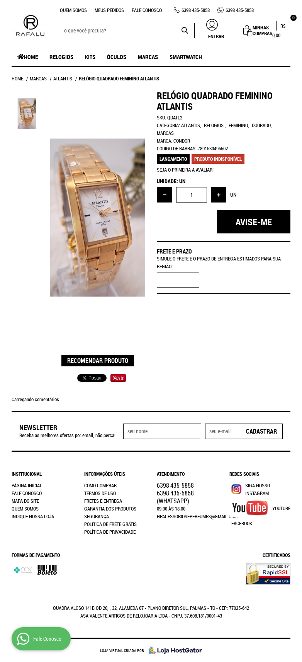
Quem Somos (73, 10)
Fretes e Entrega (103, 500)
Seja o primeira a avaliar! (185, 169)
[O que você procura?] (185, 30)
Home (31, 57)
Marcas (148, 57)
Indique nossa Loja (33, 516)
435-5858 (196, 10)
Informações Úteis (104, 473)
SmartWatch (186, 57)
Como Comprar (100, 485)
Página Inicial (27, 485)
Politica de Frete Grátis (110, 524)
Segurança (96, 516)
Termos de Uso (100, 493)
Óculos (116, 57)
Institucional (27, 473)
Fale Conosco (147, 10)
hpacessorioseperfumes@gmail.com (197, 516)
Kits (90, 57)
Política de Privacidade (110, 531)
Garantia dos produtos (110, 508)
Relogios (61, 57)
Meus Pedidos (109, 10)
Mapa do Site (25, 500)
